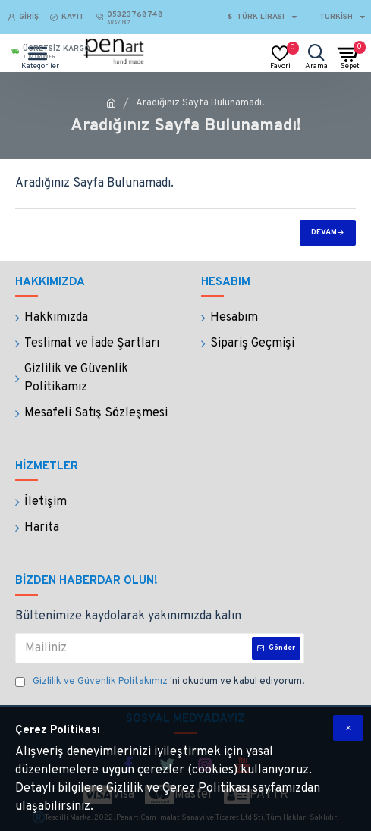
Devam (324, 232)
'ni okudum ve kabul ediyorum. (159, 682)
